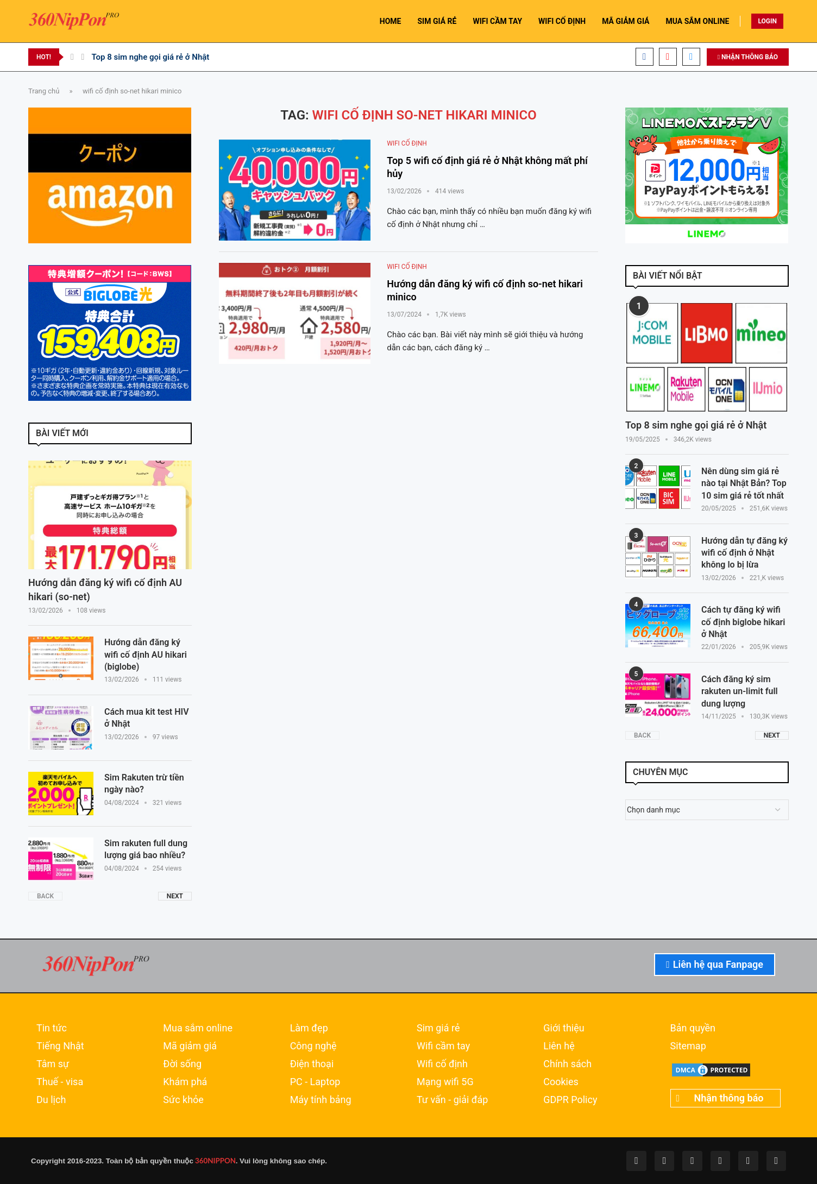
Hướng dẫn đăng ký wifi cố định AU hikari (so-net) (105, 589)
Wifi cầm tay (443, 1046)
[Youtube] (668, 57)
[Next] (83, 57)
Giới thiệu (563, 1028)
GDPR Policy (570, 1100)
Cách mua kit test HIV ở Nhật (146, 718)
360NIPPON (214, 1160)
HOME (390, 21)
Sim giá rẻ (438, 1028)
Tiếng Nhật (60, 1046)
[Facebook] (644, 57)
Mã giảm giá (190, 1046)
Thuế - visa (59, 1082)
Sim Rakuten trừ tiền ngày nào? (144, 783)
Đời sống (182, 1064)
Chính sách (567, 1064)
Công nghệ (313, 1046)
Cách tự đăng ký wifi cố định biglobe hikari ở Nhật (743, 621)
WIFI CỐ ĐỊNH (562, 21)
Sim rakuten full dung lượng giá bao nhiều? (145, 849)
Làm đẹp (309, 1028)
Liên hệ (558, 1046)
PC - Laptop (315, 1082)
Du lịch (51, 1100)
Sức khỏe (183, 1100)
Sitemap (688, 1046)
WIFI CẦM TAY (497, 21)
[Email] (691, 57)
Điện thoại (312, 1064)
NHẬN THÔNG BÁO (748, 57)
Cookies (561, 1082)
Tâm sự (52, 1064)
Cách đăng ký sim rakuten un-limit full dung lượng (739, 691)
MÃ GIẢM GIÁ (625, 21)
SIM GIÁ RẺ (436, 21)
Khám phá (185, 1082)
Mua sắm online (197, 1028)
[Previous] (72, 57)
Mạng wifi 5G (445, 1082)
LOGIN (767, 21)
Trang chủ (43, 91)
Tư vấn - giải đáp (452, 1100)
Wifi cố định (442, 1064)
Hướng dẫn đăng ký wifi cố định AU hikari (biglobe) (145, 654)
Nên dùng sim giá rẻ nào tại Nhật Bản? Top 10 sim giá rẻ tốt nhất (744, 483)
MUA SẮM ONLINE (698, 21)
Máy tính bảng (320, 1100)
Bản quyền (692, 1028)
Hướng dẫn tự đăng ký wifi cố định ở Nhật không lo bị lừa (744, 553)
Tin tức (51, 1028)
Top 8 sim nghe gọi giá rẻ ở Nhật (150, 57)
